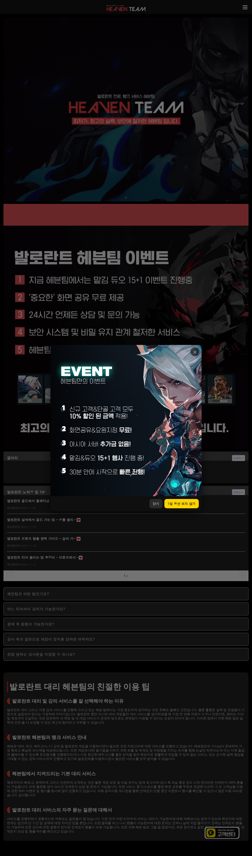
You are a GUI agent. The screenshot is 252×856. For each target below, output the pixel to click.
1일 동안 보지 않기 (182, 503)
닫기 (156, 503)
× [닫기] (195, 351)
